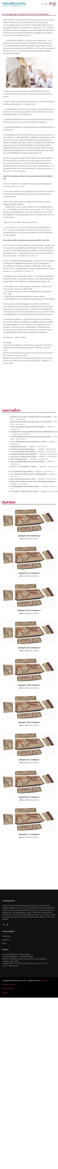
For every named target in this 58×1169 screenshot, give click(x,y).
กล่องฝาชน (6, 936)
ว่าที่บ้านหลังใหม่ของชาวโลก (19, 459)
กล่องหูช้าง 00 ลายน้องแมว (29, 535)
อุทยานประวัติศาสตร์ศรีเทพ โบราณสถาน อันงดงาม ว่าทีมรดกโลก (31, 422)
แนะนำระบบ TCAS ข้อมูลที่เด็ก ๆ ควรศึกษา (23, 467)
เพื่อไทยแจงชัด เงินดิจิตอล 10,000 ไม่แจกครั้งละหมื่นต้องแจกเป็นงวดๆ (33, 481)
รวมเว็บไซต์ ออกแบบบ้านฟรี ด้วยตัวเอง (23, 449)
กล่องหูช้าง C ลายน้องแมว (29, 834)
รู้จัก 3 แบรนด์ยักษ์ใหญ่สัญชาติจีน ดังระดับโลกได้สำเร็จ (27, 462)
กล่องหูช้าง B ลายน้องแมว (29, 797)
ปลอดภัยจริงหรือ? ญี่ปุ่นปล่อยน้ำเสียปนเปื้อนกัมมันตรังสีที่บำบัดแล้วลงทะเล (33, 432)
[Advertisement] (19, 865)
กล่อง (4, 943)
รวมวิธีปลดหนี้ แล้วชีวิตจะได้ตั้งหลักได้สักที (23, 454)
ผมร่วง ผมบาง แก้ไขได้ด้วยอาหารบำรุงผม (23, 457)
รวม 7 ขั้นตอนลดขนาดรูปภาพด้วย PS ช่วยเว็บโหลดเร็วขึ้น (28, 474)
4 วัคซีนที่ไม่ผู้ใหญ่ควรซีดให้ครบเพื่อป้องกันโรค (25, 486)
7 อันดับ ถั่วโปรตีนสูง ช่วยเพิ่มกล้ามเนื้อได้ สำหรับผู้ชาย (27, 427)
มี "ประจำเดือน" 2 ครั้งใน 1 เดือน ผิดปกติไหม (24, 491)
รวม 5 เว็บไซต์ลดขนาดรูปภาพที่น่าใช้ (21, 472)
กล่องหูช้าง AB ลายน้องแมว (29, 685)
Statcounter (45, 980)
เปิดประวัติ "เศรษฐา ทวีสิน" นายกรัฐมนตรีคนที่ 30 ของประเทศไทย (31, 417)
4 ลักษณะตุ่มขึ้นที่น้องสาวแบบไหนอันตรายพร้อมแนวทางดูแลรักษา (31, 437)
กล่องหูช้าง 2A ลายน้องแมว (29, 722)
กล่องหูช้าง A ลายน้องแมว (29, 759)
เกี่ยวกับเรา (5, 993)
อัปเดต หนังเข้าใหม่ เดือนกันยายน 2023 (23, 479)
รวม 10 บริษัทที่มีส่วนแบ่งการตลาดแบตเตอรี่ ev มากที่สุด (28, 442)
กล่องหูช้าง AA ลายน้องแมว (29, 647)
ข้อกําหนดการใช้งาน (8, 989)
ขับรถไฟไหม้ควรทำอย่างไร (18, 447)
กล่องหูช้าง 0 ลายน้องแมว (29, 573)
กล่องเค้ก (5, 940)
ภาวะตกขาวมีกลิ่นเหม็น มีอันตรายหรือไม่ (22, 452)
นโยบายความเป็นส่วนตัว (9, 985)
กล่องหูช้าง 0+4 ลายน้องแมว (29, 610)
